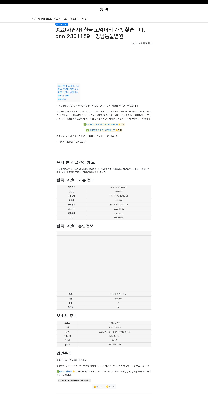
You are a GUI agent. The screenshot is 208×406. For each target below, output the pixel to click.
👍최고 (98, 386)
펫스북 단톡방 (65, 371)
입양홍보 (62, 98)
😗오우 (110, 386)
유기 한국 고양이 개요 (68, 86)
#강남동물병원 (73, 380)
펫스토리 (74, 19)
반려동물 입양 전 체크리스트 (102, 130)
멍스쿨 (57, 19)
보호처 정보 (63, 95)
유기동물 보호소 (45, 19)
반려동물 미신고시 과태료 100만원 (102, 124)
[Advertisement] (104, 63)
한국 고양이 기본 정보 (68, 89)
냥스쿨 (65, 19)
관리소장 (84, 19)
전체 (33, 19)
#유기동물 (62, 380)
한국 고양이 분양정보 (68, 92)
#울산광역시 (85, 380)
